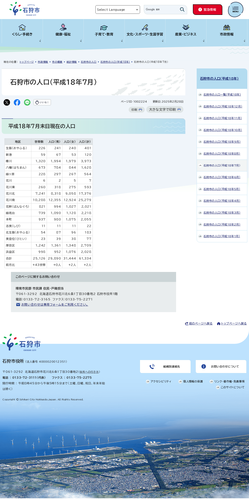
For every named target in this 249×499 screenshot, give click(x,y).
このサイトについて (233, 389)
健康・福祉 (63, 34)
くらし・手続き (22, 34)
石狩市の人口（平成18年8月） (221, 150)
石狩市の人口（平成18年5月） (221, 185)
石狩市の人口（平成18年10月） (222, 126)
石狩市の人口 (89, 62)
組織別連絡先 (171, 368)
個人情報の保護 (193, 384)
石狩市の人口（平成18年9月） (222, 138)
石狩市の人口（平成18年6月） (221, 174)
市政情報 (227, 34)
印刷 (134, 110)
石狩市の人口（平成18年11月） (222, 115)
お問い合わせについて (224, 368)
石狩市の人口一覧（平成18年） (222, 91)
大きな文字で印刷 (162, 110)
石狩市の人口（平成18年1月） (221, 233)
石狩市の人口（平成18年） (115, 62)
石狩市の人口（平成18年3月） (221, 209)
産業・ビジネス (185, 34)
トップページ (27, 62)
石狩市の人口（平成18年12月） (222, 103)
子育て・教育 (104, 34)
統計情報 (72, 62)
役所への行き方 (89, 372)
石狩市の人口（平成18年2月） (221, 221)
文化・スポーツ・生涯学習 (145, 34)
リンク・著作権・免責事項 (229, 384)
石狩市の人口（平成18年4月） (221, 197)
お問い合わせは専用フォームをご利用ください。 (54, 305)
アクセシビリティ (161, 384)
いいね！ (50, 102)
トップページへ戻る (234, 324)
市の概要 (57, 62)
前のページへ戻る (201, 324)
